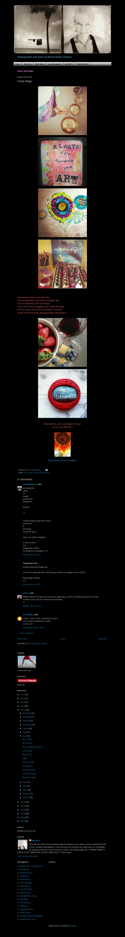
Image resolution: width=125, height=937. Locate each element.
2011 (22, 806)
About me (28, 64)
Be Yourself (24, 869)
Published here (82, 64)
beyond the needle (29, 777)
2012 (22, 802)
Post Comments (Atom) (37, 643)
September (27, 725)
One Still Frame (26, 889)
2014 (22, 706)
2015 (22, 702)
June (25, 736)
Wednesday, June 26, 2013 (33, 627)
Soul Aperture (25, 902)
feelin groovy (27, 766)
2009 (22, 814)
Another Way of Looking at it (31, 866)
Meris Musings (25, 883)
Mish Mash (39, 64)
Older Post (103, 639)
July (24, 732)
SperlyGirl (24, 906)
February (26, 794)
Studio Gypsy (25, 912)
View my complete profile (27, 856)
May (25, 782)
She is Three (27, 739)
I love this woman (29, 774)
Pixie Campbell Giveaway (32, 747)
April (25, 786)
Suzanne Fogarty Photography (31, 916)
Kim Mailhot (28, 615)
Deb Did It (69, 64)
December (27, 713)
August (26, 728)
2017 (22, 695)
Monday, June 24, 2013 (32, 554)
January (26, 797)
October (26, 721)
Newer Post (22, 639)
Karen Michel (25, 879)
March (25, 790)
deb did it (36, 841)
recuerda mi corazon (28, 919)
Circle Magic (27, 751)
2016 (22, 698)
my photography (54, 64)
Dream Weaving (28, 770)
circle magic (28, 473)
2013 (22, 710)
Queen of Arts (25, 893)
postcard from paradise (41, 473)
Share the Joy (27, 743)
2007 (22, 821)
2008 (22, 817)
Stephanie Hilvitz (26, 909)
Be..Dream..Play (26, 873)
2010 (22, 810)
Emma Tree (24, 876)
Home (17, 64)
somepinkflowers (30, 484)
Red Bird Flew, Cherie (28, 896)
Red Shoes (24, 899)
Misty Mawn (25, 886)
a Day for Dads (28, 762)
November (27, 717)
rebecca (26, 593)
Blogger (73, 926)
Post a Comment (26, 633)
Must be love (27, 754)
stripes (24, 758)
